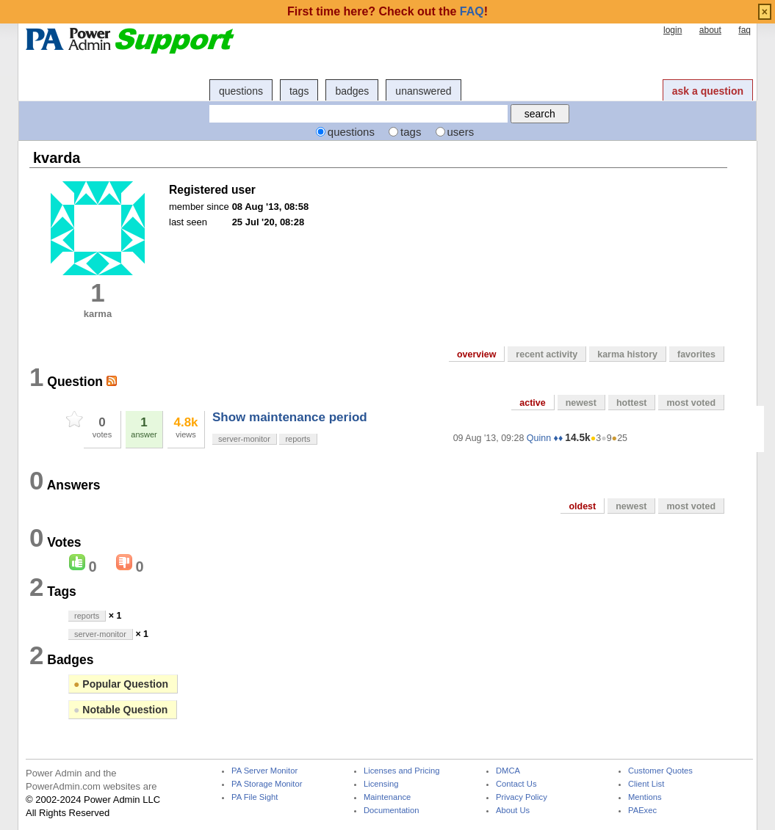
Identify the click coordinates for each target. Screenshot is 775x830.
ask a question (707, 91)
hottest (631, 403)
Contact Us (516, 784)
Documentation (391, 811)
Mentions (645, 797)
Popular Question (120, 684)
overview (476, 354)
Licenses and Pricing (402, 771)
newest (581, 403)
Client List (646, 784)
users (461, 131)
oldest (582, 506)
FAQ (472, 11)
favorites (696, 354)
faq (744, 30)
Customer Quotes (660, 771)
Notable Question (120, 710)
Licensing (381, 784)
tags (299, 91)
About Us (513, 811)
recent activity (546, 354)
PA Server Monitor (264, 771)
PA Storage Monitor (266, 784)
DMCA (508, 771)
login (672, 30)
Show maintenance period (289, 417)
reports (297, 438)
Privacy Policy (521, 797)
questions (241, 91)
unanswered (423, 91)
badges (352, 91)
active (532, 403)
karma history (627, 354)
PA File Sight (254, 797)
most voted (690, 403)
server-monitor (244, 438)
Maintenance (387, 797)
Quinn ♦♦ (545, 438)
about (710, 30)
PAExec (642, 811)
